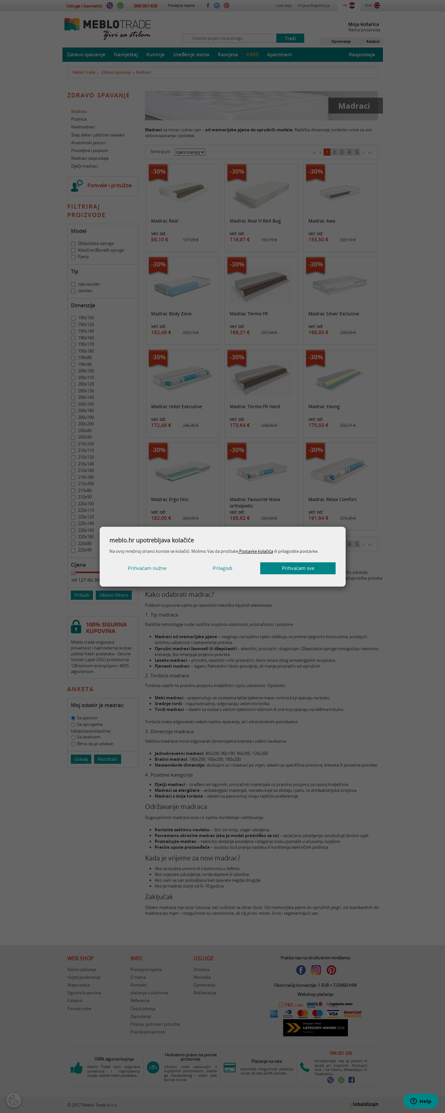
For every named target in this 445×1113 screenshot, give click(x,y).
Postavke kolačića (255, 551)
